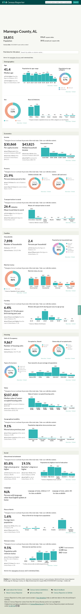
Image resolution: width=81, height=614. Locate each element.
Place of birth (8, 509)
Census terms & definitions (39, 590)
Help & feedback (59, 590)
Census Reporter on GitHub (63, 593)
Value (6, 388)
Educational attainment (12, 456)
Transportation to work (12, 199)
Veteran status (9, 541)
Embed (55, 85)
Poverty (7, 168)
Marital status (9, 265)
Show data (50, 85)
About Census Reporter (14, 593)
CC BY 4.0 (14, 606)
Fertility (7, 301)
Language (7, 488)
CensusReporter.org (37, 604)
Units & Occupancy (10, 338)
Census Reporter (13, 2)
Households (8, 237)
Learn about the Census (14, 590)
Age (5, 65)
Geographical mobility (12, 419)
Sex (5, 99)
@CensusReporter (36, 593)
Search (76, 2)
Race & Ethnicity (34, 99)
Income (6, 137)
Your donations (41, 598)
